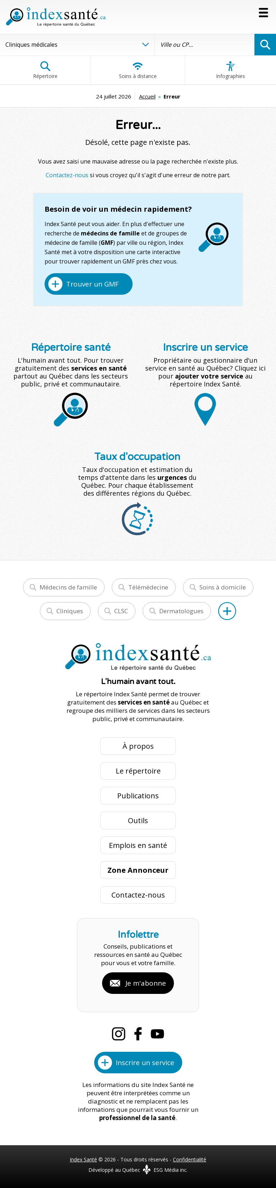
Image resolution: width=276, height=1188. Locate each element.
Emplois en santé (138, 845)
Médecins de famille (68, 587)
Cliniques (69, 611)
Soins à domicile (222, 587)
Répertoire (45, 70)
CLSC (121, 611)
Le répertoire (138, 771)
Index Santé (83, 1159)
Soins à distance (138, 70)
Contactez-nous (67, 175)
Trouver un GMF (92, 284)
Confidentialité (189, 1159)
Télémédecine (148, 587)
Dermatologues (181, 611)
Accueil (147, 96)
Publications (138, 796)
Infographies (230, 70)
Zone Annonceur (138, 870)
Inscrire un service (145, 1062)
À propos (138, 746)
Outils (138, 820)
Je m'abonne (145, 983)
